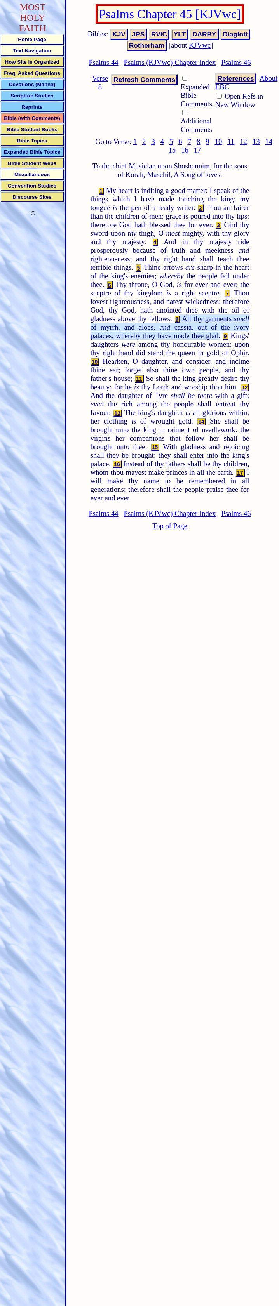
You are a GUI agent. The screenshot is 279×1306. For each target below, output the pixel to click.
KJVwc (200, 45)
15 (172, 150)
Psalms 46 (236, 62)
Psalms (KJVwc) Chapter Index (170, 62)
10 (218, 141)
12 (243, 141)
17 (197, 150)
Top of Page (169, 526)
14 (268, 141)
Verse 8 (100, 82)
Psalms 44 (103, 62)
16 (184, 150)
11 (230, 141)
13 (256, 141)
